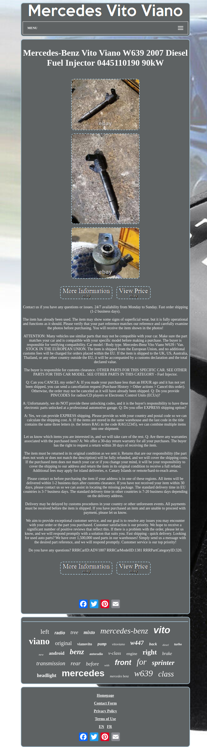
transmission (50, 663)
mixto (89, 632)
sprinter (163, 663)
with (106, 665)
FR (109, 727)
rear (76, 663)
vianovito (84, 644)
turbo (178, 644)
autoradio (96, 654)
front (123, 663)
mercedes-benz (124, 630)
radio (59, 633)
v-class (114, 653)
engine (131, 654)
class (166, 674)
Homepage (105, 695)
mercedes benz (119, 676)
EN (101, 727)
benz (77, 651)
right (150, 652)
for (141, 662)
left (44, 631)
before (92, 664)
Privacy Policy (105, 711)
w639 (143, 673)
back (153, 644)
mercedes (83, 673)
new (41, 654)
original (63, 643)
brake (167, 653)
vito (161, 630)
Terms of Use (105, 719)
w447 (137, 642)
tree (74, 632)
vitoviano (118, 644)
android (56, 653)
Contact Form (105, 703)
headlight (46, 675)
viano (39, 641)
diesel (166, 644)
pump (102, 644)
